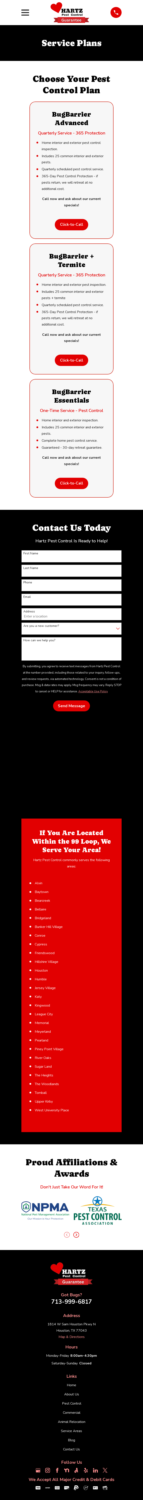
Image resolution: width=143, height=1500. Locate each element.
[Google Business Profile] (38, 1471)
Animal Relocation (71, 1423)
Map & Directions (72, 1338)
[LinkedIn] (95, 1471)
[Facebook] (57, 1471)
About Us (71, 1395)
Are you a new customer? (41, 627)
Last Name (30, 569)
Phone (27, 584)
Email (27, 598)
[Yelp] (85, 1471)
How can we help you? (39, 641)
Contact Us (71, 1450)
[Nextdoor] (66, 1471)
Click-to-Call (71, 225)
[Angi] (76, 1471)
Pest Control (71, 1404)
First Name (30, 555)
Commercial (71, 1413)
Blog (71, 1441)
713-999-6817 (71, 1303)
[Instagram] (47, 1471)
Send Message (71, 706)
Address (29, 612)
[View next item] (76, 1236)
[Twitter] (105, 1471)
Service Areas (71, 1432)
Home (71, 1386)
